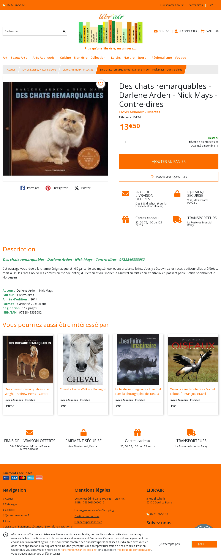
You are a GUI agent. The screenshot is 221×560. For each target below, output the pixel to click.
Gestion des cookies (86, 516)
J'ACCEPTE (204, 544)
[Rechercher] (64, 31)
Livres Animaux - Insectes (78, 69)
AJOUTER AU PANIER (169, 161)
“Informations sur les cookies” (79, 550)
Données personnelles (88, 522)
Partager (30, 188)
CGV (6, 521)
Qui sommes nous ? (16, 515)
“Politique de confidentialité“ (134, 550)
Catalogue (10, 504)
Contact (8, 510)
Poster (82, 188)
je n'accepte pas (170, 544)
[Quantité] (127, 142)
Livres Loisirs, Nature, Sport (39, 69)
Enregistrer (57, 188)
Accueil (11, 69)
